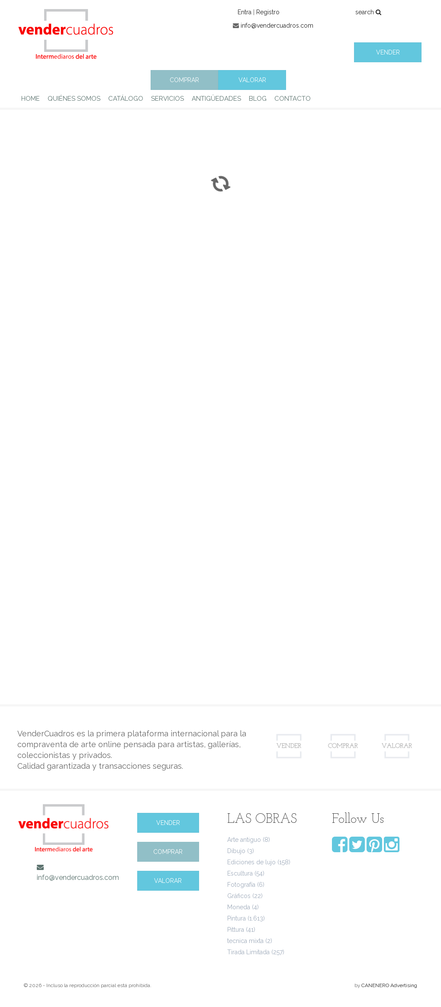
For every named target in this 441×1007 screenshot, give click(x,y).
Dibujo (236, 850)
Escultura (240, 873)
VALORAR (252, 80)
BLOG (258, 98)
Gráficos (239, 895)
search (368, 12)
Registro (268, 12)
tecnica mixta (245, 940)
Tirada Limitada (248, 952)
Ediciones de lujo (251, 862)
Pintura (236, 918)
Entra (244, 12)
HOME (30, 98)
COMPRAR (184, 80)
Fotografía (241, 884)
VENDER (388, 52)
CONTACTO (292, 98)
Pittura (235, 929)
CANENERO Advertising (389, 985)
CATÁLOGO (125, 98)
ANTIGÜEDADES (216, 98)
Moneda (238, 907)
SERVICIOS (167, 98)
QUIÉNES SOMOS (74, 98)
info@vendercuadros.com (277, 25)
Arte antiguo (244, 839)
